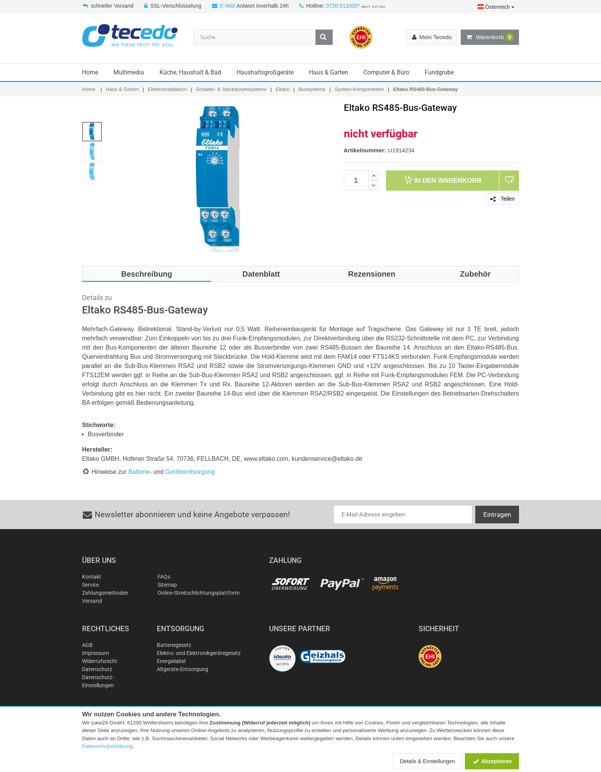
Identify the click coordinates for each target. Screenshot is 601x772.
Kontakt (91, 577)
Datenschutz (97, 669)
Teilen (502, 199)
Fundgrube (439, 72)
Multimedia (128, 72)
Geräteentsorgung (190, 471)
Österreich (496, 7)
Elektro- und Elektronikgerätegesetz (199, 653)
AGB (87, 645)
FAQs (164, 577)
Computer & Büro (386, 72)
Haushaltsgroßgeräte (265, 72)
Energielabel (171, 661)
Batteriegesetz (174, 645)
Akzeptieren (492, 761)
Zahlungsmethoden (105, 593)
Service (90, 585)
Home (90, 72)
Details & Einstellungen (427, 761)
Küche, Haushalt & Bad (190, 72)
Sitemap (167, 585)
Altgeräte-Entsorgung (182, 669)
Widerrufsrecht (99, 661)
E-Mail (227, 6)
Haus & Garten (328, 72)
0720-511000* (343, 6)
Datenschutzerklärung (107, 746)
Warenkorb (490, 37)
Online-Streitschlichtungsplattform (199, 593)
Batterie (138, 471)
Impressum (95, 653)
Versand (92, 601)
